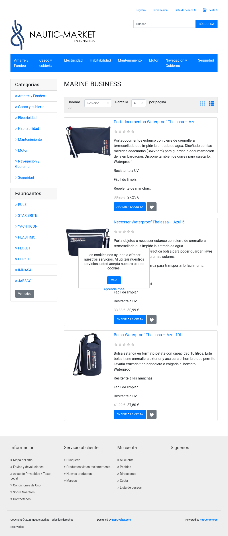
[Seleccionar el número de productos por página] (138, 103)
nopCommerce (209, 519)
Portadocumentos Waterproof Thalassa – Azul (155, 121)
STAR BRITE (26, 215)
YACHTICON (26, 226)
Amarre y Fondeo (21, 63)
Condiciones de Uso (25, 485)
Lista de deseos (129, 487)
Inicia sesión (160, 10)
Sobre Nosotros (22, 492)
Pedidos (124, 467)
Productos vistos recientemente (87, 467)
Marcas (70, 480)
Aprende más (114, 289)
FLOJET (23, 248)
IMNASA (23, 270)
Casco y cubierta (45, 63)
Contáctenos (20, 499)
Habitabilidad (100, 60)
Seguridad (206, 60)
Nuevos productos (78, 474)
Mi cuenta (125, 460)
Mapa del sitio (21, 460)
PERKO (22, 259)
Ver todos (24, 293)
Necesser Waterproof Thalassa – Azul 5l (149, 222)
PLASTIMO (25, 237)
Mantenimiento (130, 60)
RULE (20, 205)
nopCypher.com (121, 519)
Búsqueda (72, 460)
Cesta (122, 480)
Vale (114, 280)
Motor (154, 60)
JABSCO (23, 281)
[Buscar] (164, 24)
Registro (141, 10)
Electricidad (73, 60)
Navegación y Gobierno (176, 63)
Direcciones (126, 474)
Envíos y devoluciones (26, 467)
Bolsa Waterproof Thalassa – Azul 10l (147, 334)
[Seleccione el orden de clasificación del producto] (98, 103)
